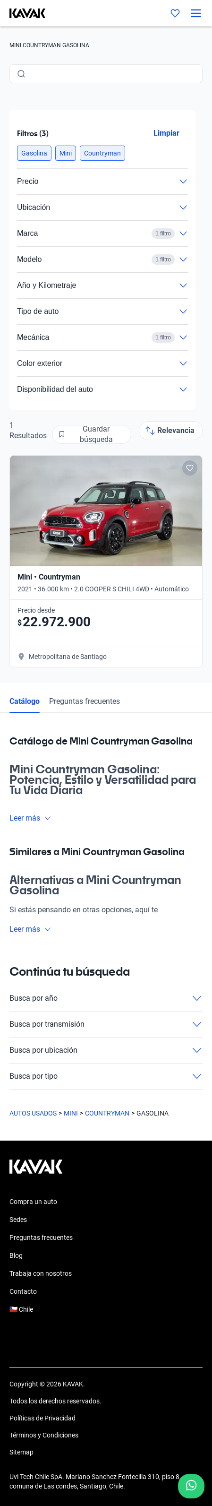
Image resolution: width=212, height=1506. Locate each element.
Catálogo (24, 701)
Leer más (30, 818)
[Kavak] (22, 13)
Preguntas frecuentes (84, 701)
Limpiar (166, 133)
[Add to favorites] (189, 468)
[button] (34, 153)
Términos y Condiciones (43, 1435)
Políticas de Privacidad (42, 1418)
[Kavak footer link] (35, 1171)
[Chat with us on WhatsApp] (191, 1486)
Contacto (23, 1291)
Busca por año (106, 998)
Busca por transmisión (106, 1024)
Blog (16, 1255)
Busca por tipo (106, 1076)
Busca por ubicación (106, 1050)
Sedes (18, 1219)
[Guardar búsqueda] (91, 434)
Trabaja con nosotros (40, 1273)
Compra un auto (33, 1201)
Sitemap (21, 1452)
